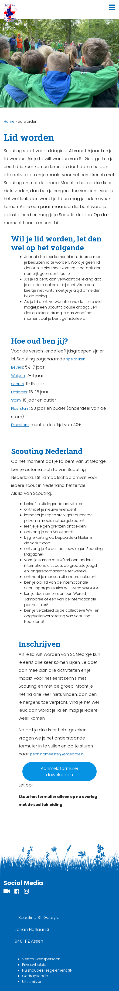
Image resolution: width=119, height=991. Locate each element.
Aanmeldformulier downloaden (59, 771)
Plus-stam (20, 408)
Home (9, 121)
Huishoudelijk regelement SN (47, 970)
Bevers (17, 367)
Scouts (17, 384)
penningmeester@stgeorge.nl (57, 754)
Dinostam (20, 424)
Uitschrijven (32, 981)
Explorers (19, 392)
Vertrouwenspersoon (41, 959)
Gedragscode (35, 976)
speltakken (75, 359)
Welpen (18, 375)
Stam (16, 400)
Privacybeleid (34, 964)
